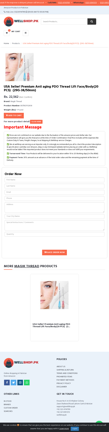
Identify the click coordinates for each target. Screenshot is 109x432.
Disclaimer (62, 386)
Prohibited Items (64, 376)
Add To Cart (14, 115)
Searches (8, 411)
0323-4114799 (66, 2)
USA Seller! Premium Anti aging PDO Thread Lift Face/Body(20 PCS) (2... (51, 325)
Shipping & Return (65, 370)
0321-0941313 (93, 2)
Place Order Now (54, 252)
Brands (7, 404)
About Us (61, 366)
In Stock (8, 401)
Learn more (64, 428)
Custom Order (11, 408)
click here (36, 121)
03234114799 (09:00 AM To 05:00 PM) (31, 12)
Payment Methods (65, 380)
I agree (74, 428)
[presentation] (26, 243)
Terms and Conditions (67, 373)
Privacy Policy (64, 383)
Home (6, 43)
